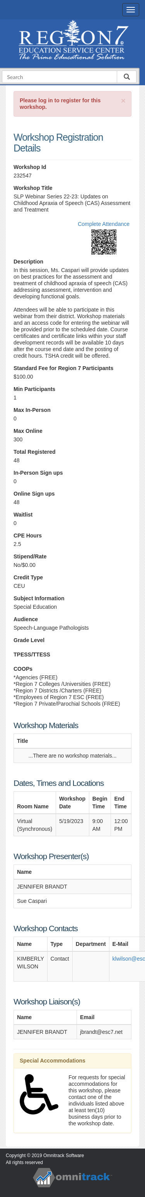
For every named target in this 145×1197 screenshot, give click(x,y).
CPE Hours (28, 535)
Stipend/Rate (30, 556)
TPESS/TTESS (32, 654)
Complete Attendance (104, 224)
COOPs (23, 669)
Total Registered (35, 452)
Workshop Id (30, 167)
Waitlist (23, 515)
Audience (26, 619)
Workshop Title (33, 188)
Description (28, 261)
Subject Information (39, 598)
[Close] (123, 100)
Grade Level (29, 640)
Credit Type (28, 577)
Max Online (28, 431)
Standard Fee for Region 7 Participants (63, 368)
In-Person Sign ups (38, 473)
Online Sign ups (34, 494)
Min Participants (34, 389)
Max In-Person (32, 410)
